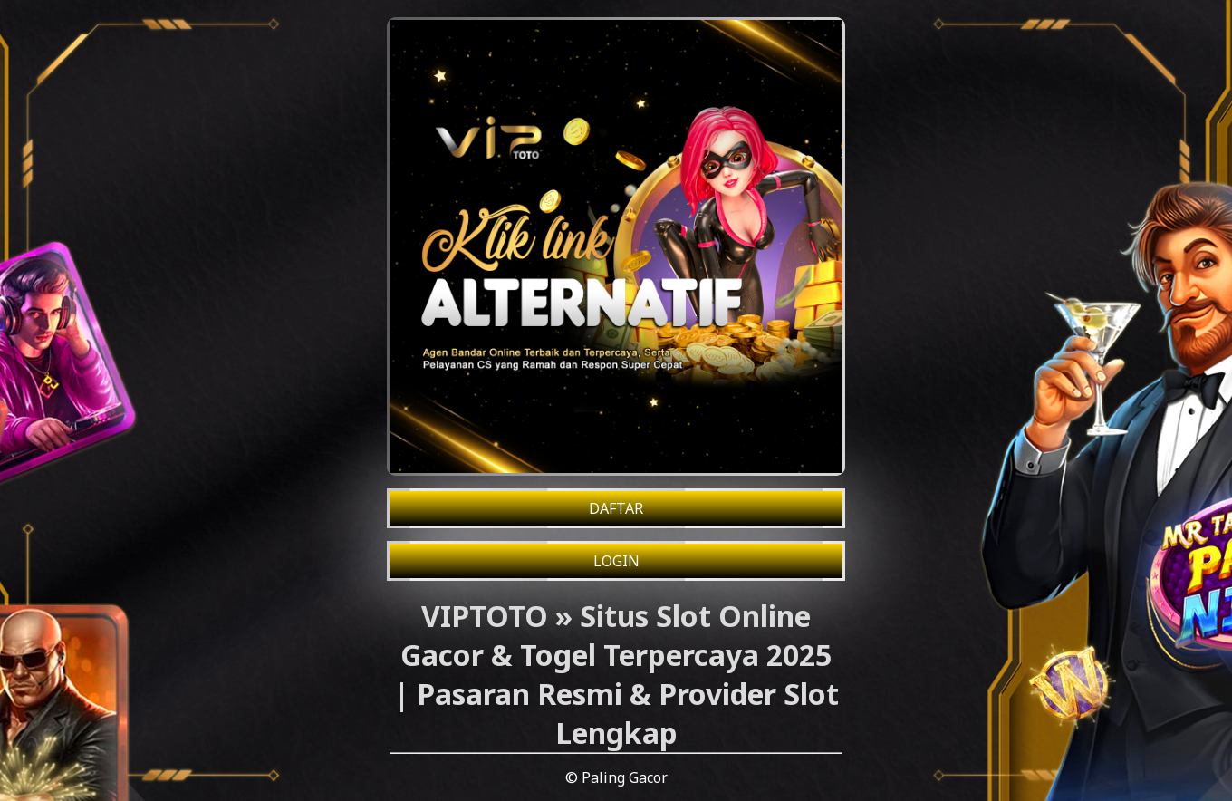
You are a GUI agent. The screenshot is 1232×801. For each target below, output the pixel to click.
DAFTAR (616, 508)
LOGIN (616, 561)
